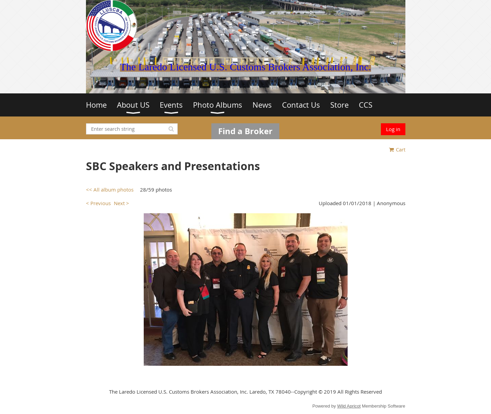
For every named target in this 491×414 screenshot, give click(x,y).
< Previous (98, 203)
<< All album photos (110, 189)
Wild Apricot (349, 406)
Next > (121, 203)
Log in (393, 129)
